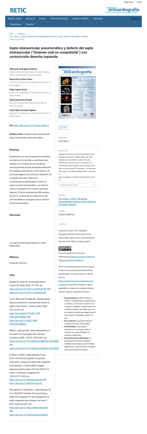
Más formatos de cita (69, 185)
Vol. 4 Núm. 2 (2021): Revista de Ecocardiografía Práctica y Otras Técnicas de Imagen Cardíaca (48, 36)
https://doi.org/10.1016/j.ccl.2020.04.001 (28, 289)
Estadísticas (15, 24)
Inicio (11, 34)
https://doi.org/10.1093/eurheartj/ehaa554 (28, 408)
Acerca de (30, 18)
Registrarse (129, 2)
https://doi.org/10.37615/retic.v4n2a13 (31, 125)
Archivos (21, 34)
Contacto (30, 24)
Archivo (42, 18)
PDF (64, 127)
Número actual (14, 18)
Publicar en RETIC (80, 18)
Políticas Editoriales (59, 18)
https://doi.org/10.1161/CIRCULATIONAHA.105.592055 (34, 341)
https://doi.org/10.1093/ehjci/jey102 (25, 380)
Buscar (135, 18)
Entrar (139, 2)
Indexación (98, 18)
